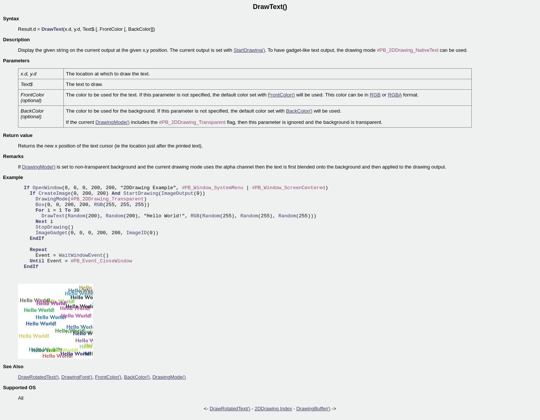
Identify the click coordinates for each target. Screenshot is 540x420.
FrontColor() (281, 95)
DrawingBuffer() (313, 408)
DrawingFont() (77, 377)
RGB (375, 95)
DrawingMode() (112, 122)
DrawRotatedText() (38, 377)
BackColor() (299, 111)
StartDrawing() (249, 50)
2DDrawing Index (273, 408)
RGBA (395, 95)
